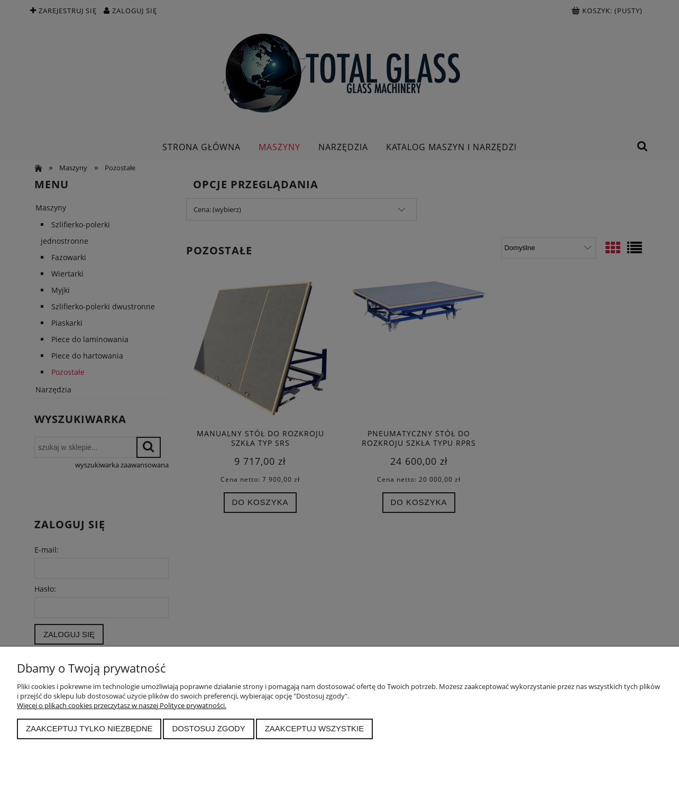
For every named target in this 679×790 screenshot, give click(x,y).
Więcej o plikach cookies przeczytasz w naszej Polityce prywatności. (121, 705)
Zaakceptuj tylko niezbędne (89, 728)
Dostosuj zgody (208, 728)
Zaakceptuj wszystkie (314, 728)
